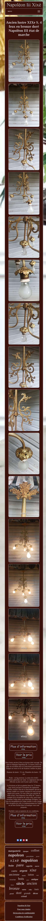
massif (23, 875)
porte (37, 856)
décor (35, 893)
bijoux (12, 885)
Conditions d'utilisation (23, 917)
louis (36, 889)
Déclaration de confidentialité (24, 913)
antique (34, 879)
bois (21, 879)
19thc (30, 890)
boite (11, 865)
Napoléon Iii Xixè (23, 906)
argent (23, 870)
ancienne (14, 874)
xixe (33, 870)
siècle (20, 884)
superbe (29, 866)
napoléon (29, 860)
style (27, 880)
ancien (32, 883)
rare (37, 875)
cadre (14, 871)
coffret (35, 850)
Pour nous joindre (24, 909)
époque (25, 851)
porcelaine (29, 856)
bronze (14, 888)
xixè (14, 861)
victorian (12, 880)
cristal (24, 896)
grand (12, 894)
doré (18, 893)
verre (24, 889)
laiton (31, 874)
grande (27, 893)
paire (20, 865)
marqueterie (14, 851)
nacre (37, 866)
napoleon (16, 855)
